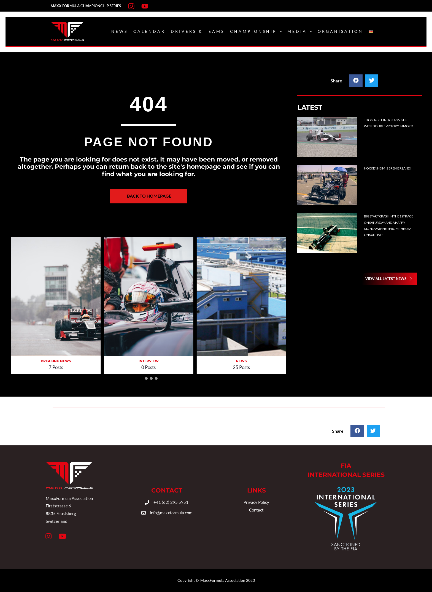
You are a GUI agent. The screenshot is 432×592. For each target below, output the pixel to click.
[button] (141, 378)
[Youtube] (144, 6)
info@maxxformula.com (171, 512)
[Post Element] (361, 137)
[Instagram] (131, 6)
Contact (256, 509)
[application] (279, 31)
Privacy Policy (256, 502)
